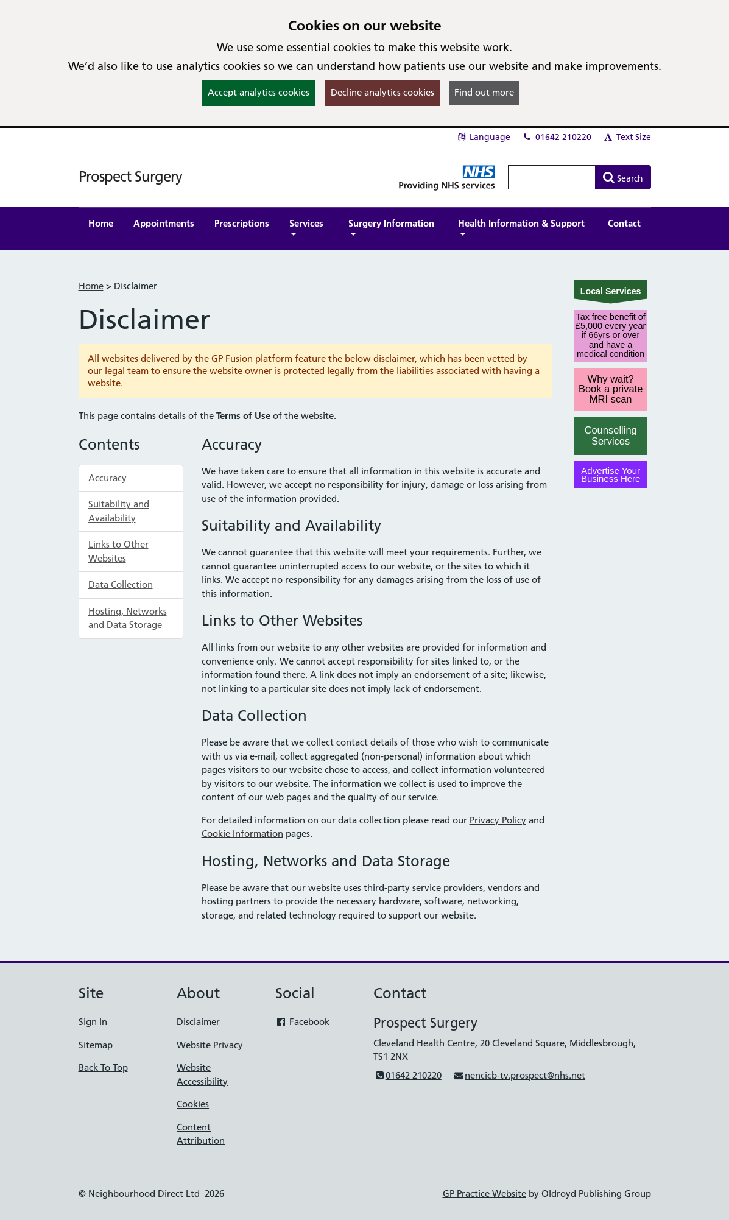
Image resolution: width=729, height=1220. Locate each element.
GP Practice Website (484, 1193)
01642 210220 (556, 137)
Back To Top (103, 1067)
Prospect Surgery (130, 176)
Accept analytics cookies (258, 92)
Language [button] (483, 137)
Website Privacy (210, 1045)
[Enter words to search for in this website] (552, 177)
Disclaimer (198, 1022)
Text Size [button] (627, 137)
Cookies (193, 1104)
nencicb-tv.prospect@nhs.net (519, 1075)
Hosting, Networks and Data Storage (127, 618)
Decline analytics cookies (382, 92)
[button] (309, 229)
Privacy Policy (498, 820)
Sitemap (96, 1045)
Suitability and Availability (118, 511)
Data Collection (120, 584)
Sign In (93, 1022)
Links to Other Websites (118, 551)
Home (91, 286)
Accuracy (107, 478)
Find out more (484, 92)
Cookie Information (242, 833)
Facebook (302, 1022)
